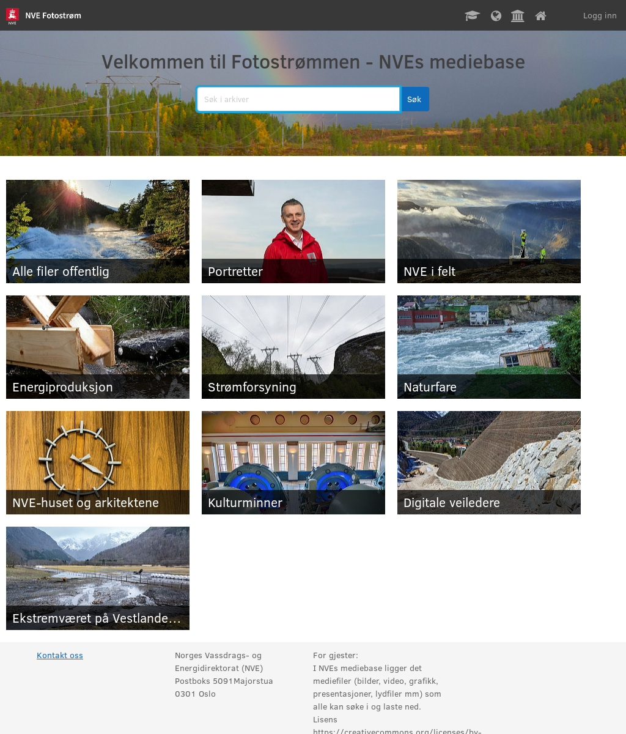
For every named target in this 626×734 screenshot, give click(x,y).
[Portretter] (293, 231)
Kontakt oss (60, 655)
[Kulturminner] (293, 462)
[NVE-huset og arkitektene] (98, 462)
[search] (298, 99)
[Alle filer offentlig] (98, 231)
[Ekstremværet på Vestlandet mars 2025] (98, 578)
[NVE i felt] (489, 231)
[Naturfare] (489, 347)
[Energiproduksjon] (98, 347)
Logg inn (600, 15)
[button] (414, 99)
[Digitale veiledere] (489, 462)
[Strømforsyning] (293, 347)
